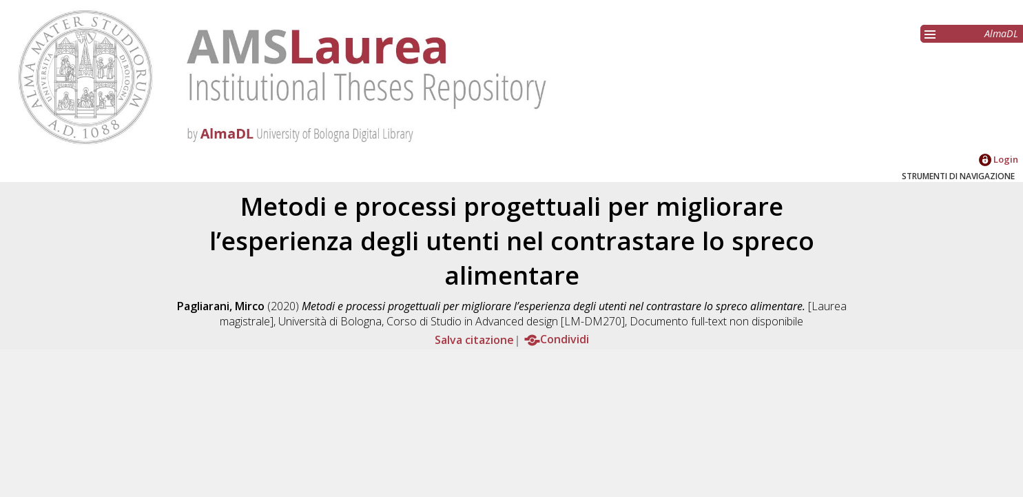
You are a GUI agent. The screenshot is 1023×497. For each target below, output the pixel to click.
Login (998, 159)
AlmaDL (1001, 33)
